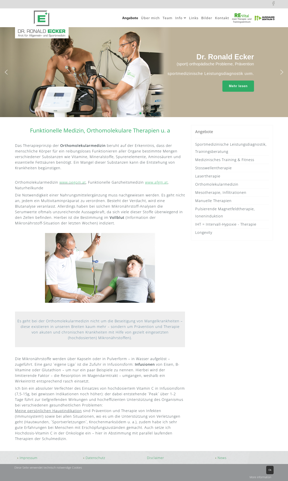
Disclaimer (155, 458)
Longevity (203, 232)
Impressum (28, 458)
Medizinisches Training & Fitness (224, 159)
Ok (269, 470)
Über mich (150, 18)
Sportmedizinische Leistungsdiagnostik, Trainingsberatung (231, 148)
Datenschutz (95, 458)
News (222, 458)
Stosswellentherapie (213, 167)
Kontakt (222, 18)
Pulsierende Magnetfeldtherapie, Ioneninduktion (225, 212)
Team (167, 18)
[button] (6, 72)
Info (178, 18)
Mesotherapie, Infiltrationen (220, 192)
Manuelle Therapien (213, 200)
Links (193, 18)
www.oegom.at (72, 182)
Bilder (206, 18)
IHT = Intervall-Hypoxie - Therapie (225, 224)
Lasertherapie (207, 176)
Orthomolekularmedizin (216, 184)
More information (260, 477)
